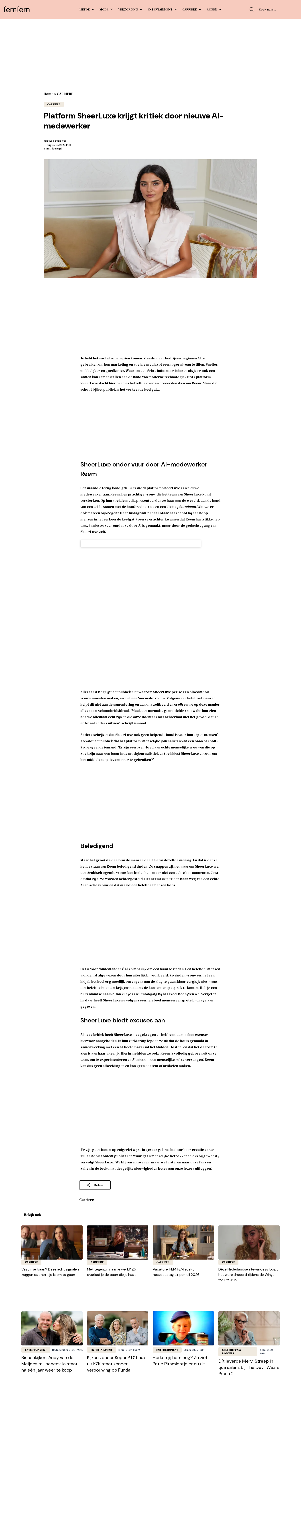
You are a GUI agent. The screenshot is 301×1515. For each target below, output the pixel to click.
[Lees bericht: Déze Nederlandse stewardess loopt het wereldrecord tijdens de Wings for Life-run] (249, 1242)
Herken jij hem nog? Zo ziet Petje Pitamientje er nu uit (180, 1361)
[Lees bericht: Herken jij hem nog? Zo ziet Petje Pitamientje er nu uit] (183, 1328)
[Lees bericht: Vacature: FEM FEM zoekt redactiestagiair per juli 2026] (183, 1242)
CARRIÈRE (191, 9)
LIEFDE (86, 9)
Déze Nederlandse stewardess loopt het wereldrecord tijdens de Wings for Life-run (248, 1274)
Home (48, 93)
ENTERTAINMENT (162, 9)
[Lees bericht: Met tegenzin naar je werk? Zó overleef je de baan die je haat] (117, 1242)
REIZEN (214, 9)
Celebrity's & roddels (231, 1351)
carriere (86, 1199)
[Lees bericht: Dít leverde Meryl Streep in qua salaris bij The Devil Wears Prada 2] (249, 1328)
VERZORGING (130, 9)
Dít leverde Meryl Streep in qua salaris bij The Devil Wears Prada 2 (248, 1367)
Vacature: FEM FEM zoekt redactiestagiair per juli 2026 (176, 1272)
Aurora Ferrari (55, 141)
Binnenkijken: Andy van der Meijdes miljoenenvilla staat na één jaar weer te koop (49, 1364)
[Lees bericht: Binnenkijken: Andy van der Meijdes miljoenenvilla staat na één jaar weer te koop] (52, 1328)
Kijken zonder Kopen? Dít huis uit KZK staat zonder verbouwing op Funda (116, 1364)
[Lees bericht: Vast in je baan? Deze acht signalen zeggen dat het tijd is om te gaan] (52, 1242)
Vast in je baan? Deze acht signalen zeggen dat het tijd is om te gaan (50, 1272)
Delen (95, 1185)
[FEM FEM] (17, 9)
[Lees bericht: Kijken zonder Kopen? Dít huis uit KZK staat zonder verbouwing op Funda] (117, 1328)
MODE (106, 9)
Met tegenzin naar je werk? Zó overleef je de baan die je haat (111, 1272)
